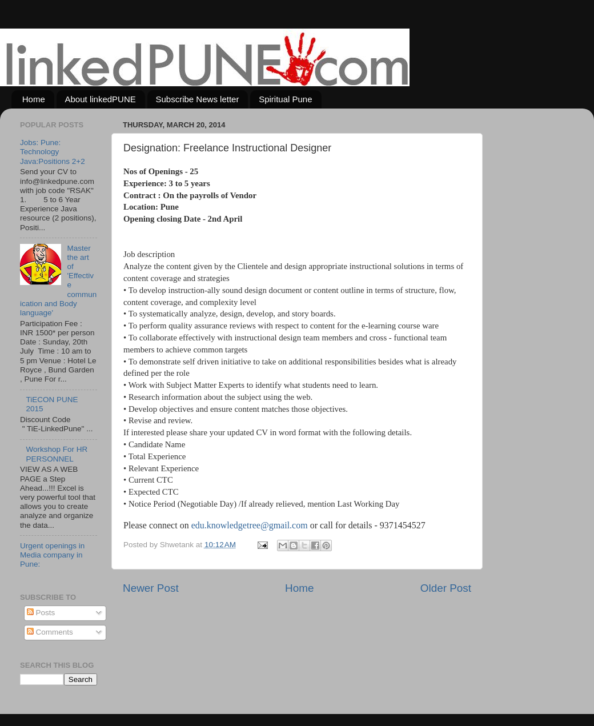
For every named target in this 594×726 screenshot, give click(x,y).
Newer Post (151, 588)
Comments (50, 632)
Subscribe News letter (197, 99)
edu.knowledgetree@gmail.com (249, 525)
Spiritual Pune (285, 99)
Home (33, 99)
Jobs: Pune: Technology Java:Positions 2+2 (52, 151)
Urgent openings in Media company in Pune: (52, 555)
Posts (41, 612)
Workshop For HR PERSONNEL (56, 454)
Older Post (445, 588)
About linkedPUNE (100, 99)
